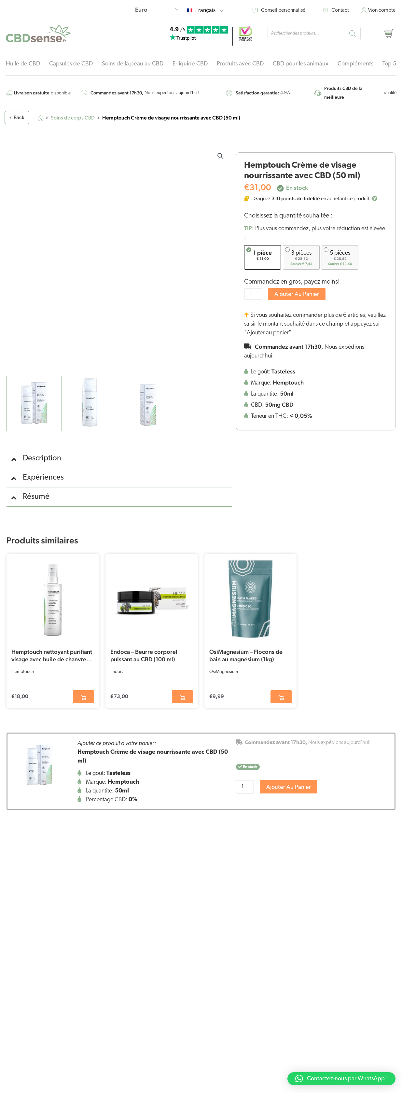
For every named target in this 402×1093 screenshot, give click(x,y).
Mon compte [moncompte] (381, 10)
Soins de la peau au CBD (132, 64)
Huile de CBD (23, 64)
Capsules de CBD (71, 64)
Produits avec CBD (240, 64)
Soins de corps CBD (73, 118)
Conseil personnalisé (283, 10)
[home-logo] (38, 33)
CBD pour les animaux (300, 64)
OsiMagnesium (223, 671)
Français (209, 10)
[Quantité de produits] (253, 294)
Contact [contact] (340, 10)
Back (16, 117)
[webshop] (245, 33)
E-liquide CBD (190, 64)
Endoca (117, 671)
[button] (220, 156)
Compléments (355, 64)
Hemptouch (22, 671)
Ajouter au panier (296, 294)
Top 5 (389, 64)
